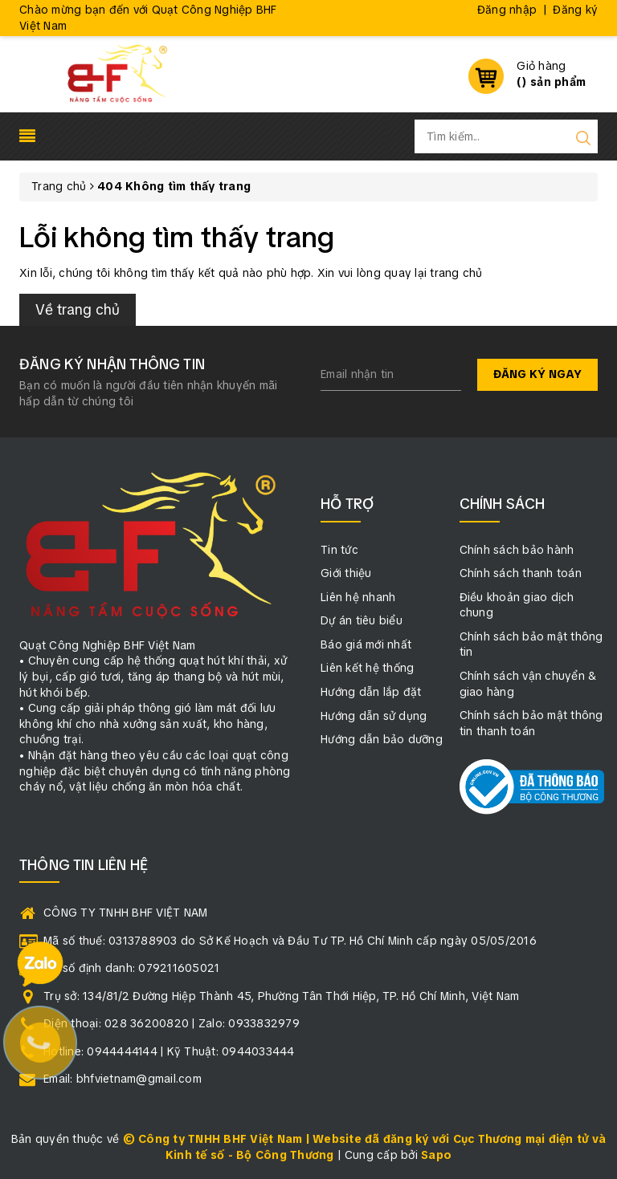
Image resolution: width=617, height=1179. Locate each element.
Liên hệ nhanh (358, 597)
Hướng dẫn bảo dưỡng (382, 739)
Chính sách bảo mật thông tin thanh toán (531, 723)
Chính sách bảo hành (517, 550)
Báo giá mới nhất (366, 644)
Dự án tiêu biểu (361, 620)
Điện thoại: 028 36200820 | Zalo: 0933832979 (171, 1023)
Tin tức (339, 550)
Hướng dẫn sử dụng (374, 716)
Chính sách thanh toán (521, 573)
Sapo (436, 1155)
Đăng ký (575, 9)
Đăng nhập (507, 9)
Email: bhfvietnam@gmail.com (122, 1078)
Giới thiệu (346, 573)
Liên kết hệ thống (367, 668)
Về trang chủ (77, 309)
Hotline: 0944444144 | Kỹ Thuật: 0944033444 (169, 1051)
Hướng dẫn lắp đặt (371, 692)
